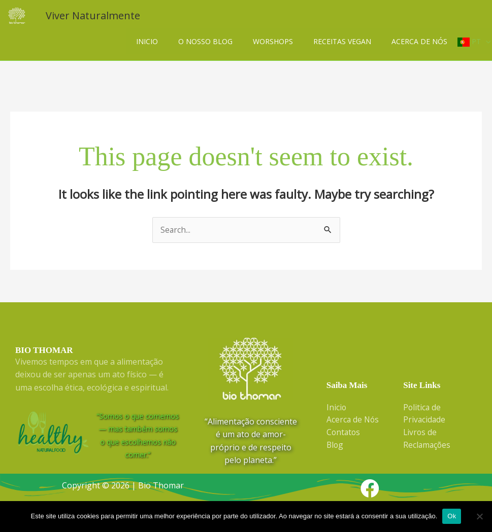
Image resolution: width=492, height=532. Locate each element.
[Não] (479, 516)
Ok (451, 516)
